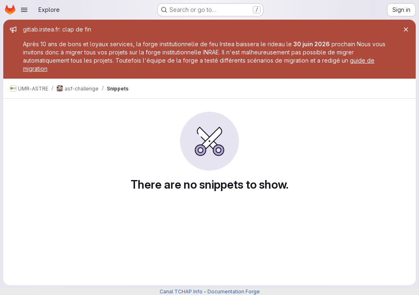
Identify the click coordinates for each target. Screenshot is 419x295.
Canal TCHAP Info (181, 291)
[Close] (406, 29)
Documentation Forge (233, 291)
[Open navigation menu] (24, 9)
